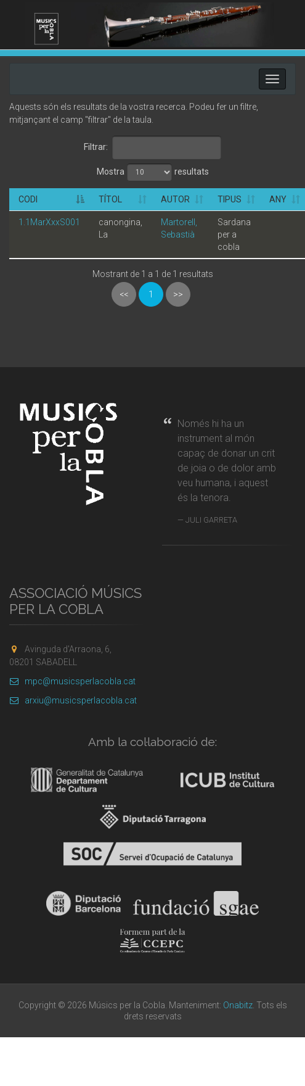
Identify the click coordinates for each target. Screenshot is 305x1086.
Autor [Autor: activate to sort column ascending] (175, 199)
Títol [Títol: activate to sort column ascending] (110, 199)
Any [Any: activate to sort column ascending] (278, 199)
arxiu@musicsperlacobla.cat (73, 700)
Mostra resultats (153, 172)
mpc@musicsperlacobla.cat (72, 681)
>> (178, 294)
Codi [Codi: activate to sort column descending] (28, 199)
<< (124, 294)
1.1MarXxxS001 (49, 222)
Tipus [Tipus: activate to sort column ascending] (230, 199)
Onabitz (238, 1005)
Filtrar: (153, 147)
